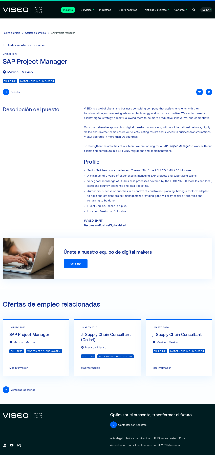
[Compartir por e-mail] (199, 92)
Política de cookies (165, 438)
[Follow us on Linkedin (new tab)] (4, 445)
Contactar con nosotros (128, 424)
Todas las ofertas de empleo (24, 45)
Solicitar (11, 92)
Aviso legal (116, 438)
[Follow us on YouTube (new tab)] (11, 445)
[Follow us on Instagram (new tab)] (19, 445)
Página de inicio (11, 32)
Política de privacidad (139, 438)
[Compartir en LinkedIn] (209, 92)
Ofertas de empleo (35, 32)
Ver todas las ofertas (19, 389)
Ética (182, 438)
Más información (36, 348)
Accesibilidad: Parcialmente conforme (133, 444)
